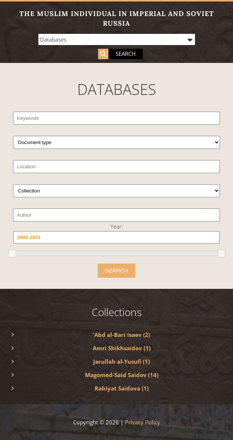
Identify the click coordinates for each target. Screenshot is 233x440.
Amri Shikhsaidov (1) (122, 348)
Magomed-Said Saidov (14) (121, 375)
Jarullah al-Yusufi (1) (121, 361)
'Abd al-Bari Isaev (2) (121, 334)
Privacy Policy (142, 422)
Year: (116, 226)
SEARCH (116, 270)
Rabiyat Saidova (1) (122, 388)
